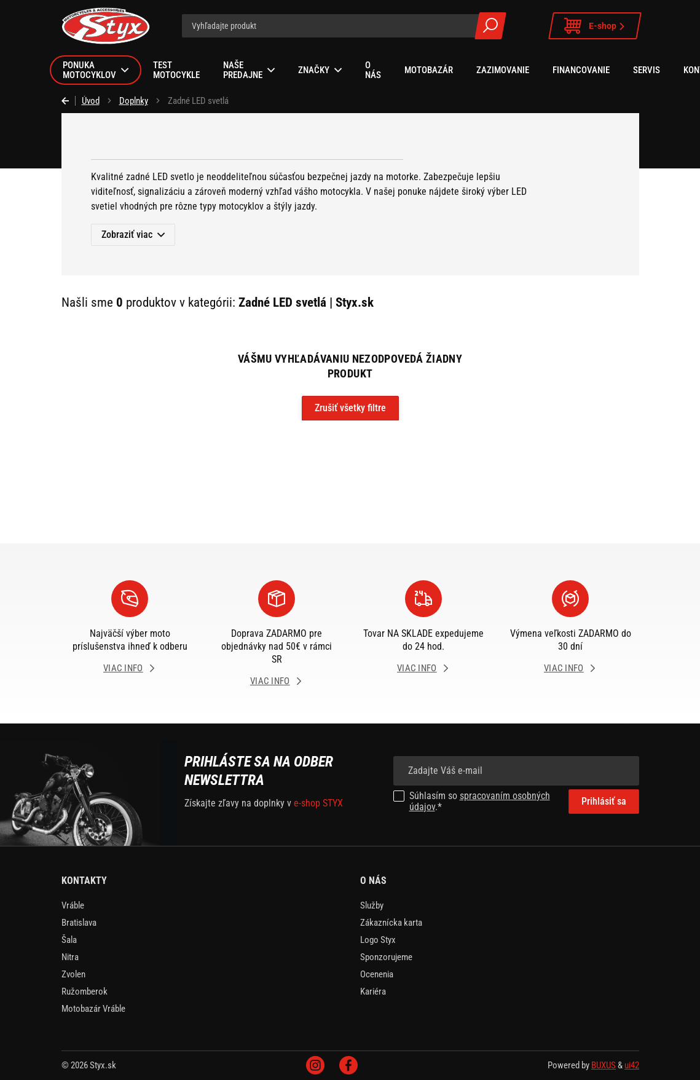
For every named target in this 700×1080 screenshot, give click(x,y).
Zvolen (73, 974)
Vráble (72, 905)
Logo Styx (378, 939)
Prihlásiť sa (603, 801)
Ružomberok (84, 991)
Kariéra (373, 991)
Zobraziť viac (126, 234)
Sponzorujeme (386, 957)
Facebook (348, 1065)
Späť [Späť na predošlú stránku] (68, 101)
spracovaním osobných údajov (479, 801)
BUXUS (603, 1065)
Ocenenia (376, 974)
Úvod (91, 101)
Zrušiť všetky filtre (350, 408)
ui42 (631, 1065)
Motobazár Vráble (93, 1008)
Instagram (315, 1065)
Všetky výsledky (490, 25)
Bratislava (78, 922)
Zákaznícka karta (391, 922)
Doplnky (133, 101)
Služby (371, 905)
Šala (69, 939)
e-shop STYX (318, 803)
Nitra (70, 957)
